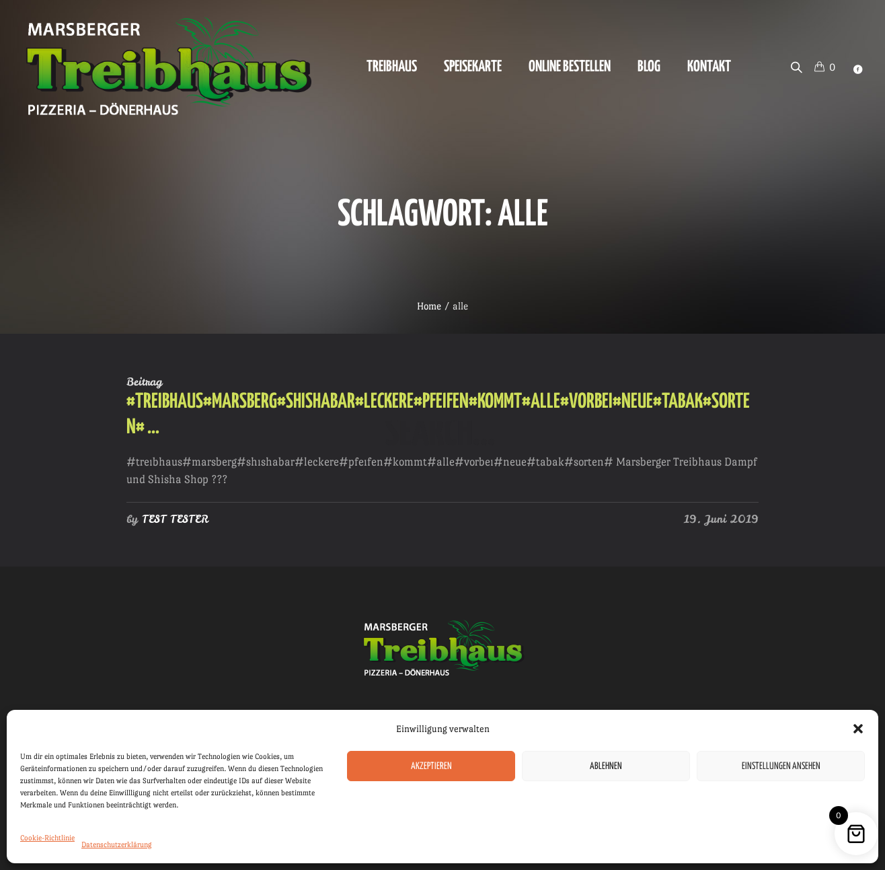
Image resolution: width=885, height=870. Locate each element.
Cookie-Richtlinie (47, 838)
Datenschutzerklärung (116, 844)
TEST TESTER (175, 518)
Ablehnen (606, 766)
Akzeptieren (431, 766)
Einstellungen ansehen (781, 766)
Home (429, 306)
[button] (858, 728)
